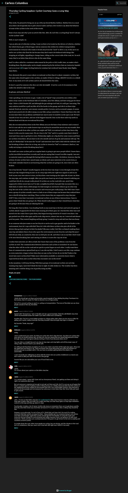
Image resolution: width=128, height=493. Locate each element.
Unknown (17, 330)
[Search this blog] (117, 3)
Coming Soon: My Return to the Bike (108, 58)
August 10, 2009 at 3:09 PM (26, 377)
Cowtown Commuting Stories (18, 279)
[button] (10, 17)
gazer (16, 311)
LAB (21, 68)
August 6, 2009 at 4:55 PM (24, 366)
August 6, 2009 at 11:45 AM (26, 311)
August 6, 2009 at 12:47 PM (28, 330)
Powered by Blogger (64, 490)
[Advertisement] (44, 473)
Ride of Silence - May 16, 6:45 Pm (107, 87)
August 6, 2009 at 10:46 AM (30, 295)
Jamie (16, 377)
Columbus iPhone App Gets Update (108, 28)
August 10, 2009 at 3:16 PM (26, 397)
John (15, 366)
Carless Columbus (16, 3)
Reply (16, 307)
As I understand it (44, 400)
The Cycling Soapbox (35, 279)
